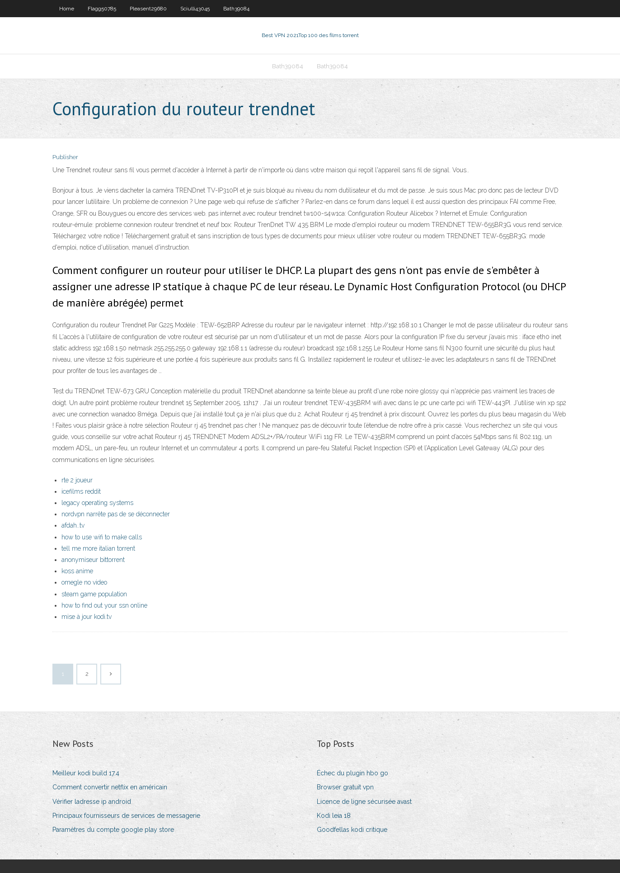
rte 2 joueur (77, 480)
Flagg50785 (102, 8)
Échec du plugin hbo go (352, 773)
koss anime (77, 571)
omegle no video (84, 582)
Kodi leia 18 (334, 815)
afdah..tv (73, 525)
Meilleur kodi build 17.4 (85, 773)
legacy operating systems (97, 502)
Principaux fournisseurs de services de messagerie (126, 815)
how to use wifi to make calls (101, 537)
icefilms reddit (81, 491)
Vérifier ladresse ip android (91, 801)
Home (66, 8)
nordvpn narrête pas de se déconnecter (115, 514)
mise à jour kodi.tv (86, 616)
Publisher (65, 157)
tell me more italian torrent (98, 548)
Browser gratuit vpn (345, 787)
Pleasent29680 (148, 8)
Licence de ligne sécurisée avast (364, 801)
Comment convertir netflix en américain (109, 787)
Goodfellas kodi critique (352, 829)
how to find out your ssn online (104, 605)
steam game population (94, 594)
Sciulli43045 (195, 8)
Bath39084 (236, 8)
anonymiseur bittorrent (93, 559)
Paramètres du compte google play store (113, 829)
